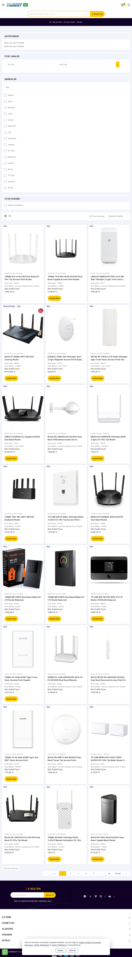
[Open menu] (4, 4)
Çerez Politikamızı (59, 945)
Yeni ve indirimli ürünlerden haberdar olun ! (33, 902)
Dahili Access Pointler (14, 273)
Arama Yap (98, 14)
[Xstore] (17, 4)
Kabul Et (72, 950)
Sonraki (118, 875)
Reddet (60, 950)
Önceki (54, 875)
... (101, 875)
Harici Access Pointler (100, 273)
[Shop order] (118, 216)
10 (109, 875)
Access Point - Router (100, 755)
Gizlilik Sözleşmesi (41, 945)
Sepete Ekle (54, 298)
